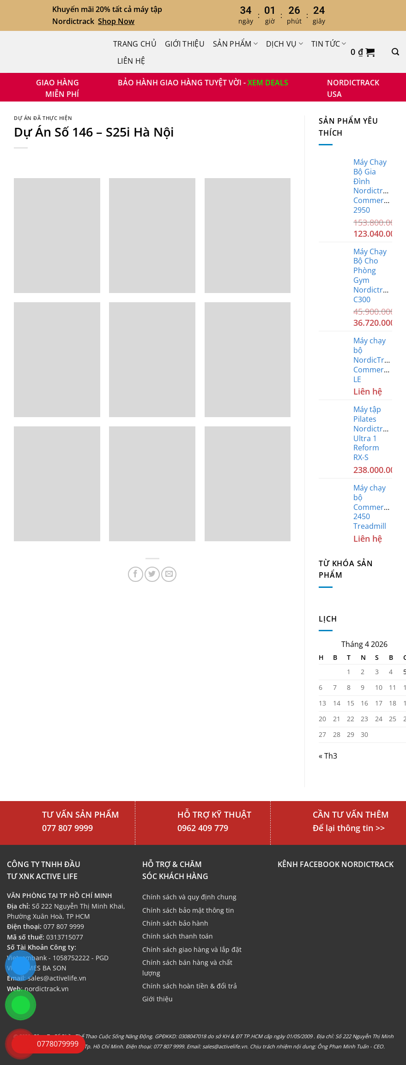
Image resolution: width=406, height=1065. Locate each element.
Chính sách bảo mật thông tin (188, 910)
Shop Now (116, 21)
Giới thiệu (185, 44)
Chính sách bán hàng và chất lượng (187, 967)
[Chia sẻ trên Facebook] (135, 574)
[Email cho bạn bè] (168, 574)
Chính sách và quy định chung (189, 896)
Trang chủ (135, 44)
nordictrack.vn (46, 988)
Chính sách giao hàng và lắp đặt (192, 949)
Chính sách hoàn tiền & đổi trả (189, 985)
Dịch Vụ (284, 44)
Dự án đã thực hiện (43, 117)
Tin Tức (328, 44)
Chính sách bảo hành (175, 923)
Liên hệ (131, 61)
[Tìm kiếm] (395, 52)
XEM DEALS (268, 83)
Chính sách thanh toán (177, 936)
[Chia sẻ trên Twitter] (152, 574)
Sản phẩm (235, 44)
